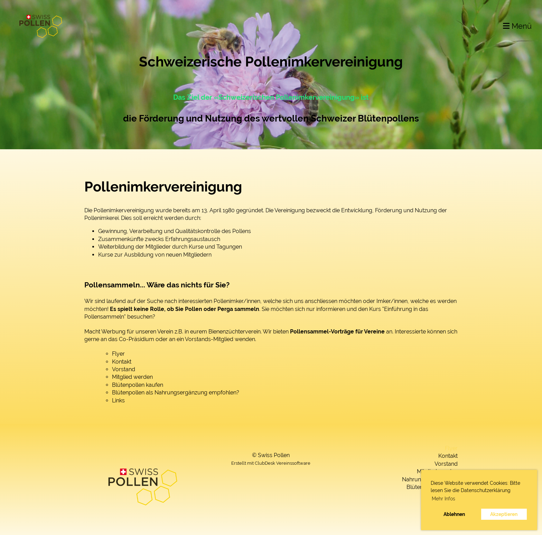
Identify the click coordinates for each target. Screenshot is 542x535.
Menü (517, 25)
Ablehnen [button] (454, 514)
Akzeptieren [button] (503, 514)
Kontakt (121, 361)
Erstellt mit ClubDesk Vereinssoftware (270, 463)
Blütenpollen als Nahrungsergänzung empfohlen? (175, 392)
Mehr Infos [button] (443, 498)
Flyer (118, 353)
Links (118, 400)
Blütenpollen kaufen (137, 385)
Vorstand (123, 369)
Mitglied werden (132, 377)
